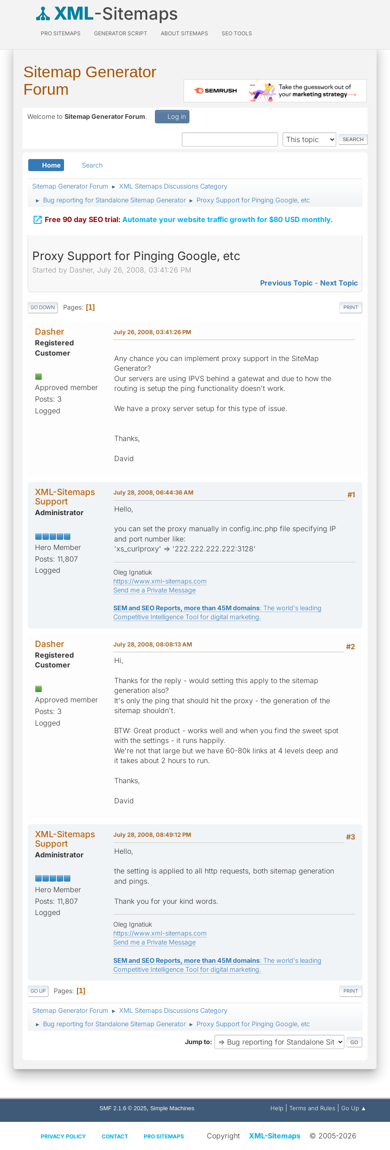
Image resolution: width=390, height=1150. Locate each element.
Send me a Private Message (154, 590)
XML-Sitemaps (274, 1135)
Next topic (339, 282)
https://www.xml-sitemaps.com (160, 581)
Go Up (38, 991)
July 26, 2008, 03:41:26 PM (152, 332)
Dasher (49, 331)
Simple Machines (172, 1108)
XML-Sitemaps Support (65, 497)
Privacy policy (63, 1136)
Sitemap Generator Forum (89, 80)
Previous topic (286, 282)
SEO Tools (237, 33)
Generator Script (120, 33)
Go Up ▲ (354, 1108)
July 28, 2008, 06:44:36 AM (153, 492)
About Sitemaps (184, 33)
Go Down (42, 307)
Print (350, 307)
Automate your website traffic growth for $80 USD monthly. (182, 219)
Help (276, 1108)
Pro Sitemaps (164, 1136)
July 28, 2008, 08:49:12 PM (152, 834)
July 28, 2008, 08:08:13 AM (152, 644)
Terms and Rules (312, 1108)
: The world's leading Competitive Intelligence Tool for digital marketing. (217, 612)
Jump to (197, 1041)
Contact (115, 1136)
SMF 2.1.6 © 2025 (122, 1108)
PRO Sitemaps (61, 33)
